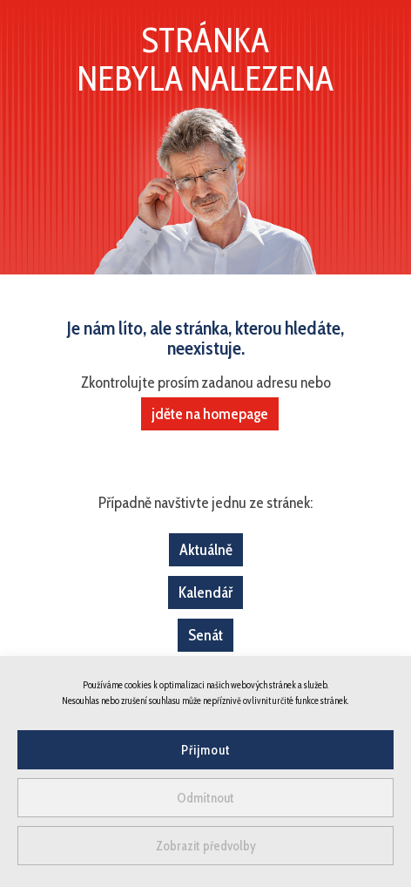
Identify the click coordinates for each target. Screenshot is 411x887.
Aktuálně (205, 549)
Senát (205, 635)
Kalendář (205, 592)
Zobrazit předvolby (206, 846)
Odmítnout (205, 798)
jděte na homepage (210, 413)
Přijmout (206, 750)
